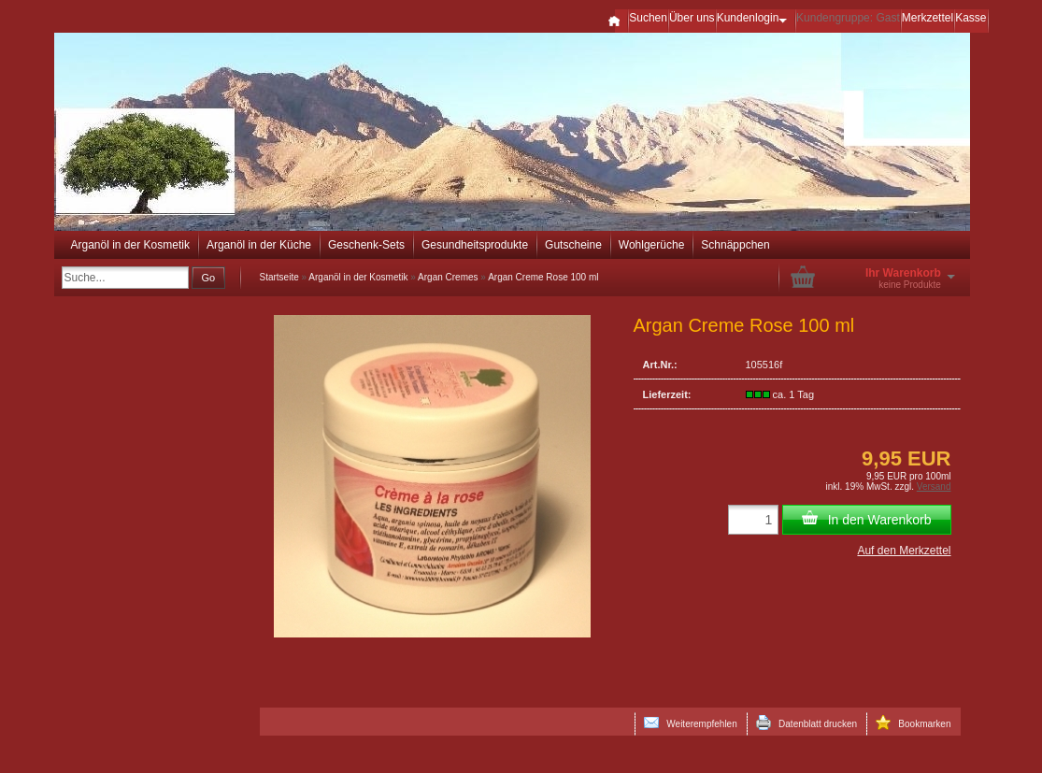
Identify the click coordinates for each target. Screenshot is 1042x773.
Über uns (692, 17)
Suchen (648, 17)
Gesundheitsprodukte (474, 244)
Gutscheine (573, 244)
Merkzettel (927, 17)
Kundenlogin (755, 17)
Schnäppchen (735, 244)
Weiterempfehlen (690, 722)
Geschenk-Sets (366, 244)
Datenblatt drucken (806, 722)
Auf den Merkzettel (903, 550)
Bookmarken (913, 722)
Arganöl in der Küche (259, 244)
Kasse (970, 17)
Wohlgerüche (652, 244)
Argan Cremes (448, 277)
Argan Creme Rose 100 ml (543, 277)
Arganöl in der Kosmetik (130, 244)
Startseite (279, 277)
